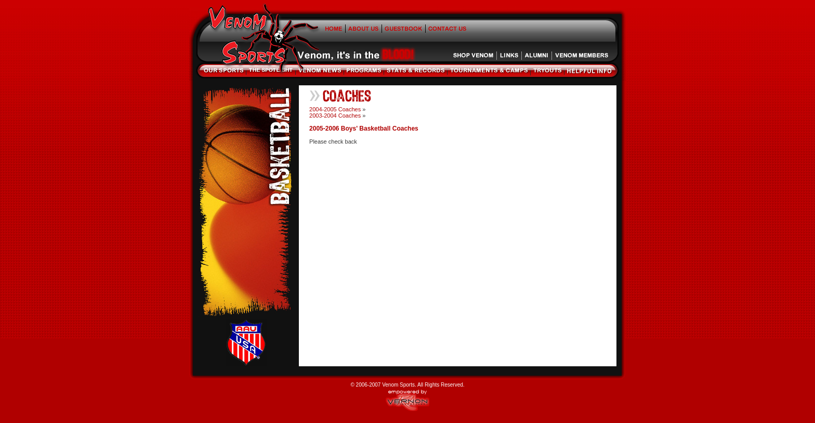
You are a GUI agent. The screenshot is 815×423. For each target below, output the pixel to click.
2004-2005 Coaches (335, 109)
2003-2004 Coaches (335, 115)
